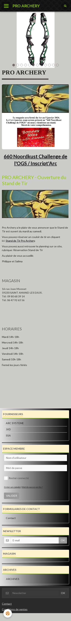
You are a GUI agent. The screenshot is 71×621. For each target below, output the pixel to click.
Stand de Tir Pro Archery (20, 240)
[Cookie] (7, 613)
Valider (11, 495)
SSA (8, 435)
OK (63, 540)
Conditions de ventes (14, 609)
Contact (11, 518)
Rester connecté (16, 478)
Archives (12, 578)
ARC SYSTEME (15, 423)
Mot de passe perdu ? (32, 487)
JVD (8, 429)
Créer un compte (12, 487)
